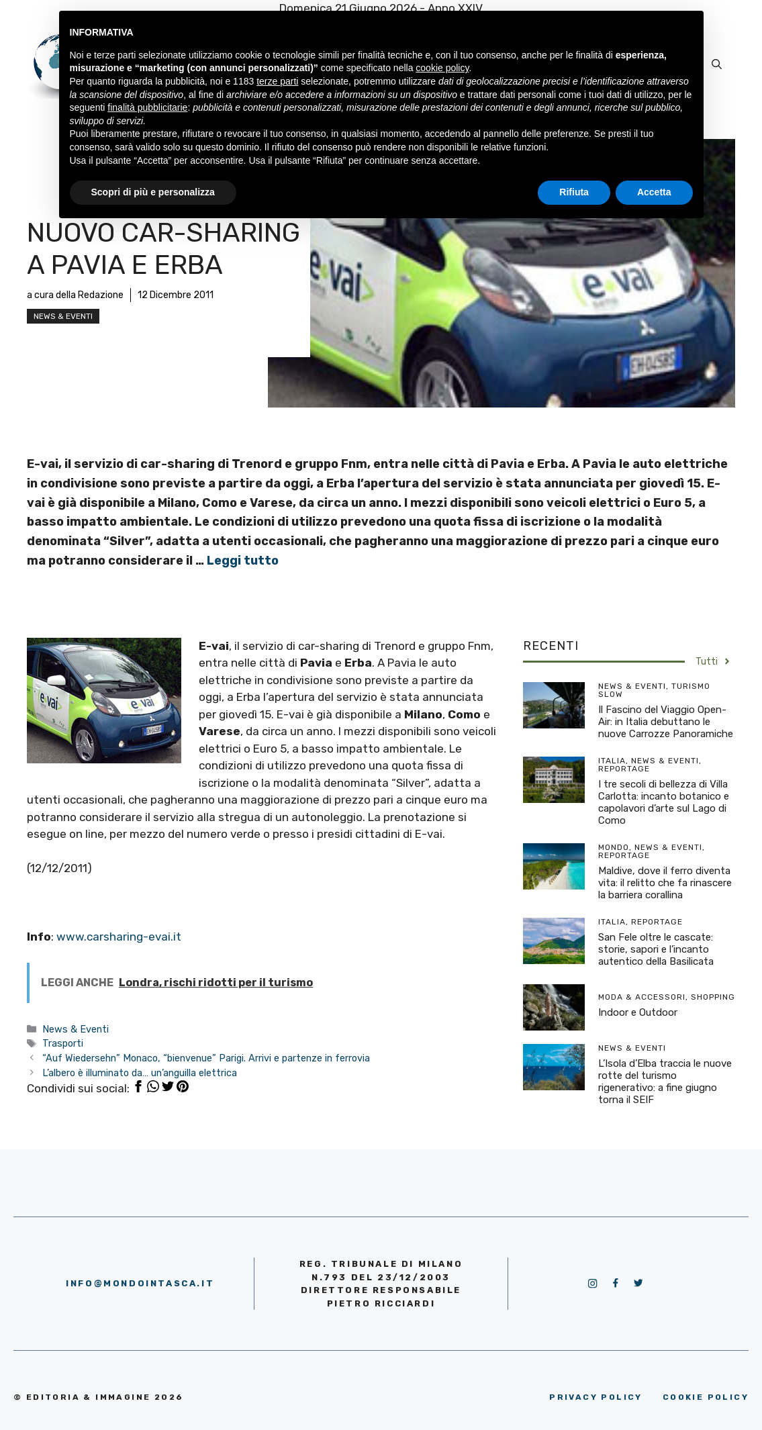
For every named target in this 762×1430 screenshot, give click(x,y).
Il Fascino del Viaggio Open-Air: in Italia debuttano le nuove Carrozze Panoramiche (665, 722)
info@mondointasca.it (140, 1283)
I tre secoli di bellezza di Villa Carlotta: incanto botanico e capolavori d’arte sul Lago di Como (663, 802)
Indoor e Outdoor (637, 1012)
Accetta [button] (654, 192)
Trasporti (62, 1043)
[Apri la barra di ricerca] (716, 64)
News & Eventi (63, 316)
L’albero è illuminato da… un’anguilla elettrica (139, 1073)
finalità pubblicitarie (147, 107)
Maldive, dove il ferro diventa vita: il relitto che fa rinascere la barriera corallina (665, 883)
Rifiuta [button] (574, 192)
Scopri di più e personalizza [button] (153, 192)
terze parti (277, 81)
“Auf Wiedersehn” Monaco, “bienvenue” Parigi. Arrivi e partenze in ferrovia (206, 1058)
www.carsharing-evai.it (118, 936)
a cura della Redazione (75, 295)
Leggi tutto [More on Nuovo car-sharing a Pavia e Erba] (243, 560)
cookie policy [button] (442, 67)
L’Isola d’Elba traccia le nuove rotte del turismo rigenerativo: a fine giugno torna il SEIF (665, 1081)
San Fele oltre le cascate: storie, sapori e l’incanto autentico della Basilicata (656, 949)
